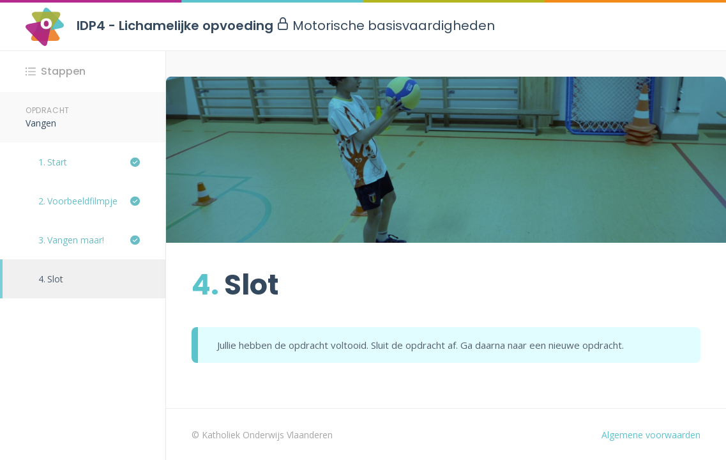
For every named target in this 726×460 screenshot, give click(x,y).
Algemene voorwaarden (650, 435)
